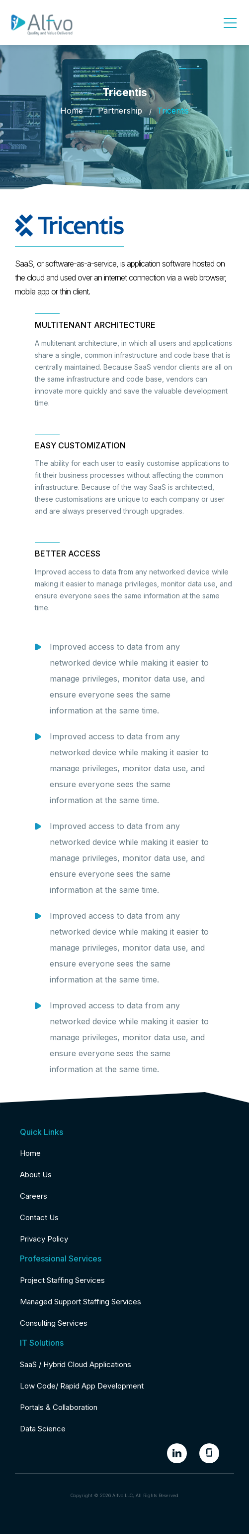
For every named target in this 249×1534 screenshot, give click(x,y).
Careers (33, 1196)
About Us (36, 1174)
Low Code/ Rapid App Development (82, 1386)
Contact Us (39, 1217)
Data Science (43, 1428)
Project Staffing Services (62, 1280)
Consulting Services (53, 1323)
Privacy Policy (44, 1239)
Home (71, 111)
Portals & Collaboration (58, 1407)
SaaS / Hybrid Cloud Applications (75, 1364)
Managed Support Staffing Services (80, 1301)
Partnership (120, 111)
